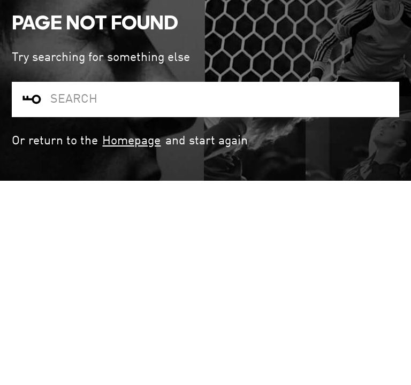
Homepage (131, 141)
